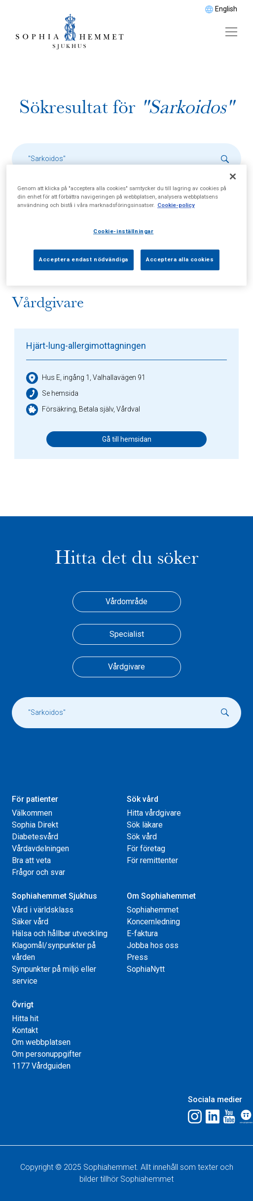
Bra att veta (31, 860)
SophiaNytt (146, 969)
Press (137, 957)
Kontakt (25, 1030)
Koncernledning (153, 921)
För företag (146, 848)
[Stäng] (233, 176)
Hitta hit (25, 1018)
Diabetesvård (35, 836)
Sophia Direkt (35, 824)
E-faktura (142, 933)
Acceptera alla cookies (180, 259)
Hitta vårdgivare (154, 813)
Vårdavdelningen (40, 848)
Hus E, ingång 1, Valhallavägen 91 (85, 378)
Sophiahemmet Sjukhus (54, 896)
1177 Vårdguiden (41, 1066)
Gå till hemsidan (126, 439)
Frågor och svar (38, 872)
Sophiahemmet (153, 909)
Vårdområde (126, 601)
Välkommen (32, 813)
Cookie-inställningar (123, 231)
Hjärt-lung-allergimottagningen (86, 345)
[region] (126, 225)
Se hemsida (52, 394)
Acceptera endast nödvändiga (83, 259)
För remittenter (152, 860)
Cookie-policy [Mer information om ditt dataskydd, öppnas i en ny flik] (176, 205)
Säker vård (30, 921)
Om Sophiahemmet (161, 896)
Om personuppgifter (46, 1054)
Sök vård (142, 799)
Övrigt (23, 1004)
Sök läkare (145, 824)
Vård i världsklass (42, 909)
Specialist (126, 634)
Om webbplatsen (41, 1042)
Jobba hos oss (153, 945)
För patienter (35, 799)
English (226, 9)
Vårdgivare (126, 666)
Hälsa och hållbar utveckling (60, 933)
